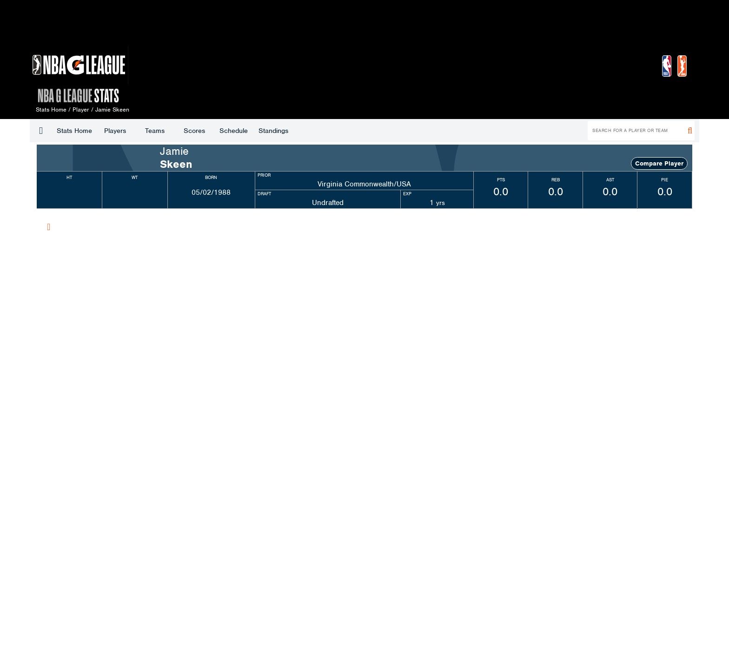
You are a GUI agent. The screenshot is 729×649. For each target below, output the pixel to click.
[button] (41, 130)
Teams (155, 130)
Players (115, 130)
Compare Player (659, 163)
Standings (273, 130)
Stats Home (74, 130)
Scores (194, 130)
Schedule (233, 130)
